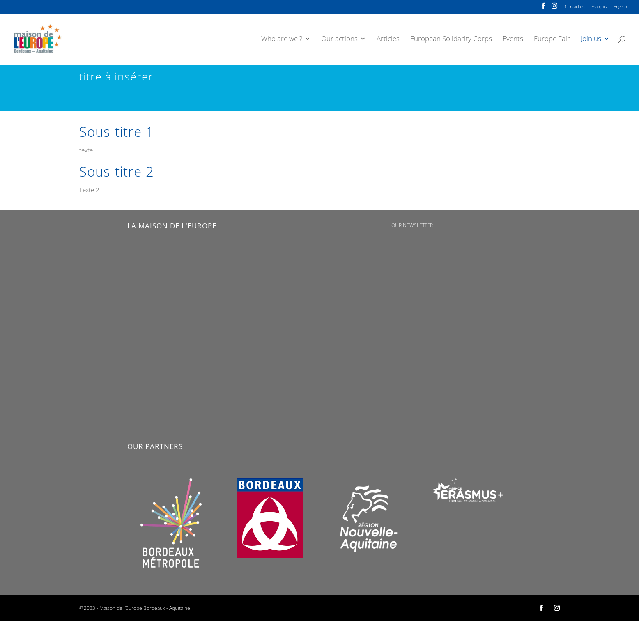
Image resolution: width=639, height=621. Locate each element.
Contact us (574, 7)
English (620, 7)
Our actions (339, 39)
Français (599, 7)
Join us (591, 39)
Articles (388, 39)
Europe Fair (552, 39)
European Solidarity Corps (451, 39)
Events (513, 39)
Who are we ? (281, 39)
